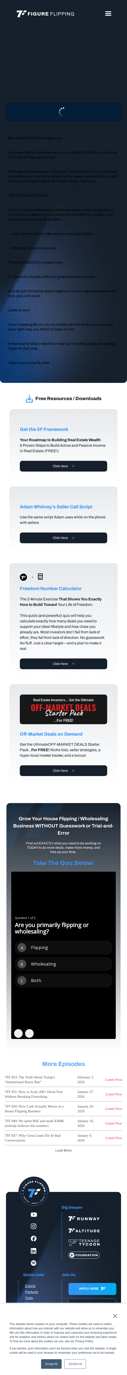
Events (30, 1286)
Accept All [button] (51, 1364)
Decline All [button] (75, 1364)
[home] (44, 14)
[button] (108, 14)
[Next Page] (63, 1150)
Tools (29, 1298)
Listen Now (114, 1080)
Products (31, 1292)
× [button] (115, 1316)
